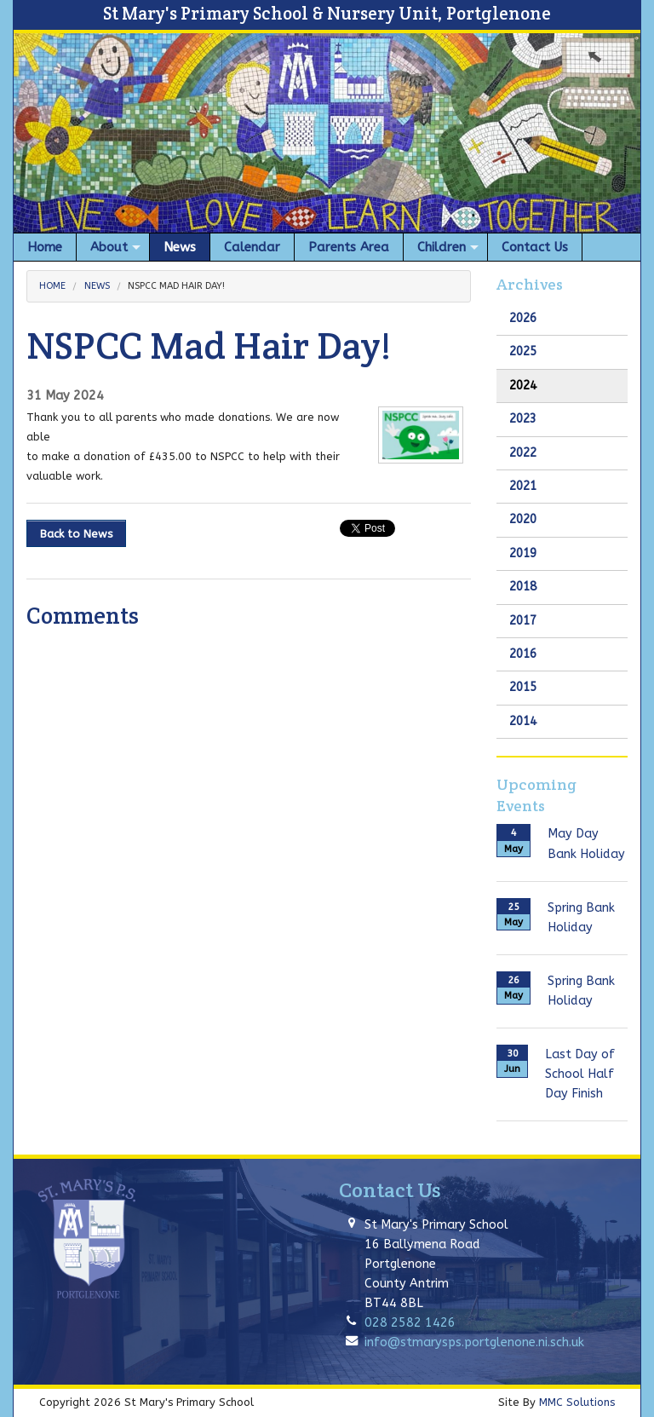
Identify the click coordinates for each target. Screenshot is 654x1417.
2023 (522, 419)
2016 (522, 654)
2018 (522, 586)
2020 (522, 519)
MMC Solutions (577, 1402)
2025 (522, 351)
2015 (522, 687)
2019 (522, 553)
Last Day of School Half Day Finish (580, 1074)
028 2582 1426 (410, 1323)
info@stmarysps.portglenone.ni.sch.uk (474, 1342)
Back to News (76, 533)
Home (52, 285)
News (97, 285)
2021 (522, 486)
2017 (522, 620)
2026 (522, 318)
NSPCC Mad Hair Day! (176, 285)
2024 (522, 385)
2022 (522, 453)
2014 (522, 721)
